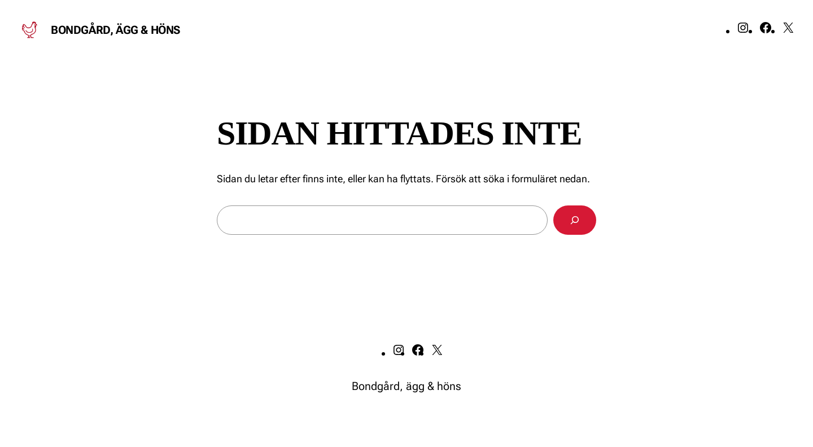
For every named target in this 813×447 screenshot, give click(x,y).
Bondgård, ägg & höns (115, 30)
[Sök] (574, 220)
